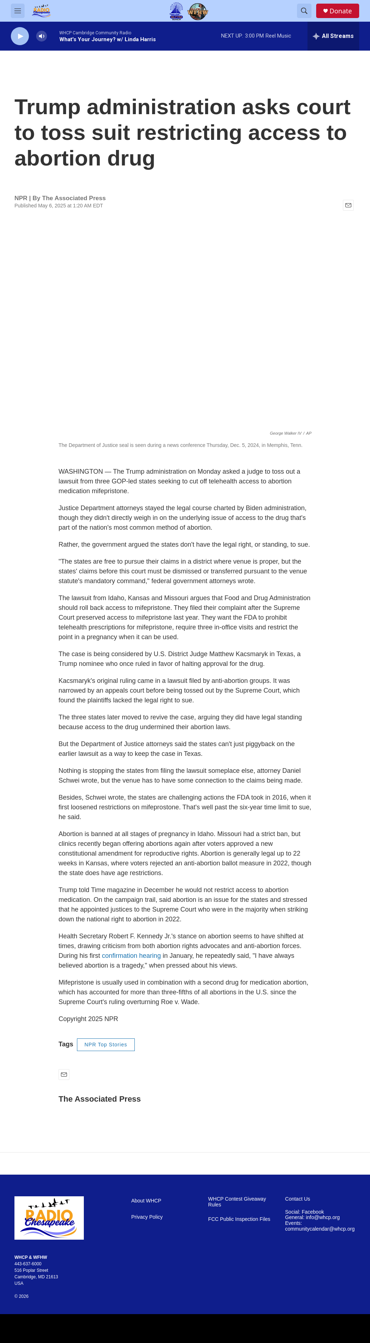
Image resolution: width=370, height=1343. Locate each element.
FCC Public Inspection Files (239, 1219)
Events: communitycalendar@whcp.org (319, 1226)
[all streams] (333, 36)
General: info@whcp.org (312, 1217)
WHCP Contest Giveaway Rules (237, 1202)
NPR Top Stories (106, 1044)
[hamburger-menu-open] (18, 11)
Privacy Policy (147, 1217)
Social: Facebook (304, 1212)
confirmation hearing (131, 955)
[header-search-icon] (304, 11)
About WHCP (146, 1201)
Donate (341, 11)
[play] (20, 36)
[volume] (41, 36)
